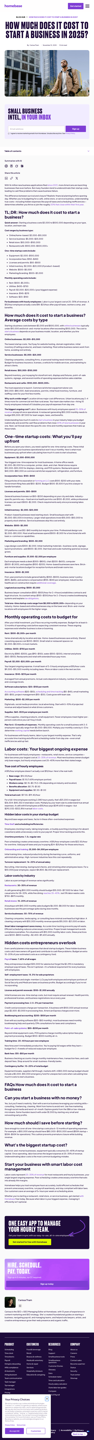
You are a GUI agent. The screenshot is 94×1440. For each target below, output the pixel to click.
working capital (22, 730)
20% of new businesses (68, 423)
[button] (87, 6)
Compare (52, 1391)
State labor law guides (57, 1387)
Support (51, 1353)
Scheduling (9, 1349)
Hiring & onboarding (13, 1364)
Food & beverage (34, 1349)
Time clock (9, 1353)
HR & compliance (11, 1367)
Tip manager (10, 1385)
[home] (13, 5)
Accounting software (14, 691)
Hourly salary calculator (57, 1384)
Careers (73, 1353)
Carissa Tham (34, 45)
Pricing (7, 1392)
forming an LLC (42, 480)
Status (73, 1367)
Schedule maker (55, 1377)
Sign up (75, 129)
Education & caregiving (36, 1375)
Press (72, 1357)
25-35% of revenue (47, 757)
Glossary (52, 1369)
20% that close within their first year (67, 204)
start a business (12, 331)
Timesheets (9, 1357)
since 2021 (53, 185)
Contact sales (76, 1360)
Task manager (10, 1382)
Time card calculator (56, 1380)
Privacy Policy (53, 1431)
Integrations (10, 1389)
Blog (50, 1349)
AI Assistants (10, 1371)
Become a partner (77, 1364)
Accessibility (66, 1430)
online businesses (72, 325)
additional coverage (46, 582)
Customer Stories (55, 1366)
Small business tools (56, 1357)
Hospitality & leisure (35, 1371)
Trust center (75, 1375)
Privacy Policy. (70, 133)
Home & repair (32, 1364)
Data (50, 1373)
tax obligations (32, 598)
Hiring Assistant (11, 1375)
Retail (29, 1353)
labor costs (37, 808)
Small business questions (54, 1361)
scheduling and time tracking (49, 691)
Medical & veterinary (35, 1360)
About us (73, 1349)
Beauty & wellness (34, 1357)
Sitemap (73, 1378)
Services (30, 1367)
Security (73, 1371)
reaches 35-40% (51, 893)
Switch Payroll (54, 1395)
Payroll (7, 1360)
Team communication (13, 1378)
